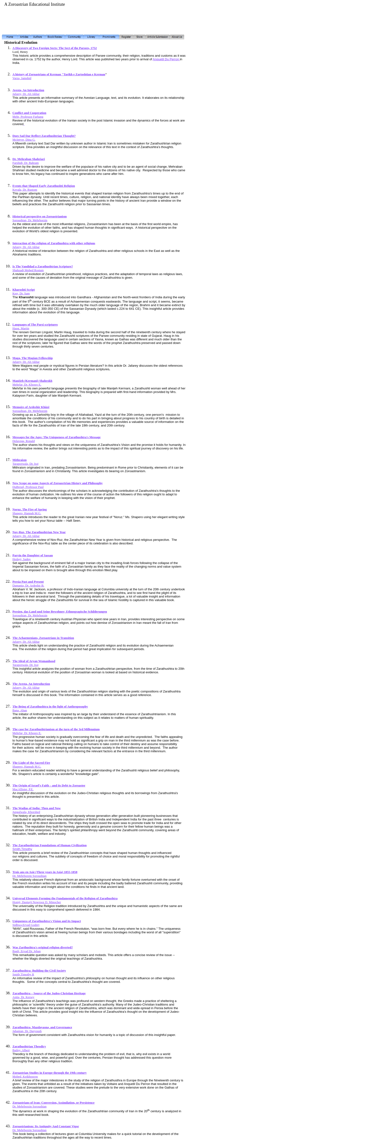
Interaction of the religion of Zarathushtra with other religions (53, 243)
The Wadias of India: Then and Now (36, 808)
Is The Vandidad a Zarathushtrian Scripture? (42, 266)
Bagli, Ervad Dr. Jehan (26, 951)
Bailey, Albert (21, 1050)
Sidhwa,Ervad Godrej (25, 925)
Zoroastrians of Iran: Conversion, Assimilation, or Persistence (53, 1102)
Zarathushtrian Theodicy (29, 1046)
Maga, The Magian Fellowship (32, 358)
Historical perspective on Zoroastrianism (39, 216)
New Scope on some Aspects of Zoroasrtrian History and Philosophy (57, 483)
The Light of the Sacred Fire (31, 762)
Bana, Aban (19, 710)
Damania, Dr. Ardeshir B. (28, 585)
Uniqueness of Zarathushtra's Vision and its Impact (46, 921)
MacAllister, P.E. (22, 789)
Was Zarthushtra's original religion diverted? (42, 947)
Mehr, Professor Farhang (27, 116)
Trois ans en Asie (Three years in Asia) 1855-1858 (44, 872)
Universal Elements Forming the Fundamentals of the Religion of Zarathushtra (64, 898)
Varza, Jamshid (21, 78)
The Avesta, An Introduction (31, 684)
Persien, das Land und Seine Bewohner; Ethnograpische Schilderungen (59, 611)
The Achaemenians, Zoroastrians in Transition (43, 638)
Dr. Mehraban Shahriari (28, 159)
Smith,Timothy (22, 849)
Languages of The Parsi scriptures (35, 324)
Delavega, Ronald (23, 441)
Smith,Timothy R (23, 974)
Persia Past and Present (28, 581)
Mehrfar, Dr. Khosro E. (26, 733)
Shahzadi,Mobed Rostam (28, 270)
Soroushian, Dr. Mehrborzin (29, 220)
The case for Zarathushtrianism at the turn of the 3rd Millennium (55, 729)
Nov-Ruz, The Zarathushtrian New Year (39, 532)
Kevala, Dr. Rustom (24, 189)
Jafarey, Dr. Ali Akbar (26, 94)
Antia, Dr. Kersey (23, 997)
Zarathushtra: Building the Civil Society (39, 970)
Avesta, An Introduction (28, 90)
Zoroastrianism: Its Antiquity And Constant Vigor (45, 1126)
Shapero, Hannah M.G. (26, 513)
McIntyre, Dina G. (23, 139)
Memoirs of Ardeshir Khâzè (31, 407)
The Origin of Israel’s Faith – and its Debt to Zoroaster (48, 785)
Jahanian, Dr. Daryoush (27, 1031)
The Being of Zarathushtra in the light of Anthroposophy (50, 706)
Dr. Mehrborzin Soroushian (29, 876)
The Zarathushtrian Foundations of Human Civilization (49, 845)
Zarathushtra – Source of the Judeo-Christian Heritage (49, 993)
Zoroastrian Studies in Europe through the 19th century (49, 1072)
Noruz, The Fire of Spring (29, 509)
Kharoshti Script (23, 289)
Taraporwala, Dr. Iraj (25, 463)
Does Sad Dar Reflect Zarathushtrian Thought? (44, 136)
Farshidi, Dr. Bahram (25, 163)
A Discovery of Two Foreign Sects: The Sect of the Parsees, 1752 (54, 48)
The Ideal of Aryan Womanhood (33, 661)
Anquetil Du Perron (166, 59)
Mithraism (19, 460)
